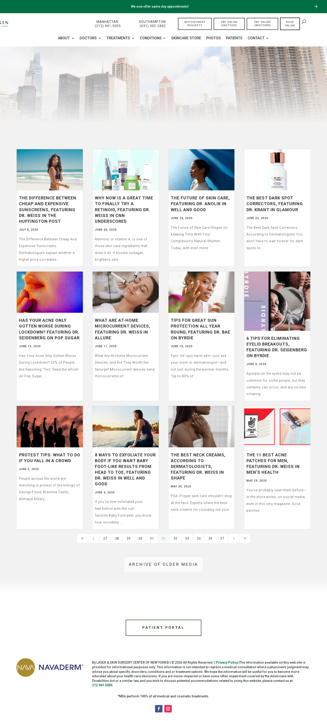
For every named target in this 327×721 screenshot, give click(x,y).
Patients (234, 38)
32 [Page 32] (163, 538)
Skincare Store (186, 38)
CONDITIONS (151, 38)
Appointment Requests (195, 24)
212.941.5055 (102, 686)
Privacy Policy (227, 663)
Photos (213, 38)
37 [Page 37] (222, 538)
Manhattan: (108, 24)
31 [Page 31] (152, 538)
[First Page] (82, 538)
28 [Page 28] (117, 538)
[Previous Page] (94, 538)
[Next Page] (234, 538)
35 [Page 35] (199, 538)
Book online (290, 24)
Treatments (118, 38)
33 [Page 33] (175, 538)
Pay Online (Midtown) (262, 24)
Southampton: (153, 24)
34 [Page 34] (187, 538)
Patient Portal (163, 628)
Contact (256, 38)
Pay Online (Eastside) (229, 24)
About (64, 38)
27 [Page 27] (105, 538)
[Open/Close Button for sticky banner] (316, 6)
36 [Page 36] (210, 538)
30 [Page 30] (140, 538)
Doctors (88, 38)
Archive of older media (163, 564)
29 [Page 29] (128, 538)
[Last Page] (245, 538)
